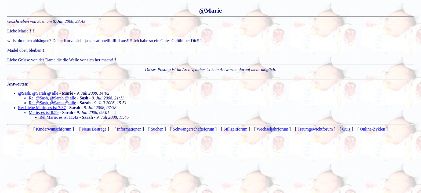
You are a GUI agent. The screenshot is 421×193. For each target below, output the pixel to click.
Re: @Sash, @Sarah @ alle (52, 98)
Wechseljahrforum (272, 129)
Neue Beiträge (94, 129)
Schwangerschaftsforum (193, 129)
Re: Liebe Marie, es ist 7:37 (42, 107)
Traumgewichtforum (315, 129)
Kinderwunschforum (53, 129)
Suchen (157, 129)
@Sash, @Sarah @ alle (38, 93)
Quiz (346, 129)
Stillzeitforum (236, 129)
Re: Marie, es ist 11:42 (58, 117)
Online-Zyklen (372, 129)
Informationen (129, 129)
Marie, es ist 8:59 (44, 112)
